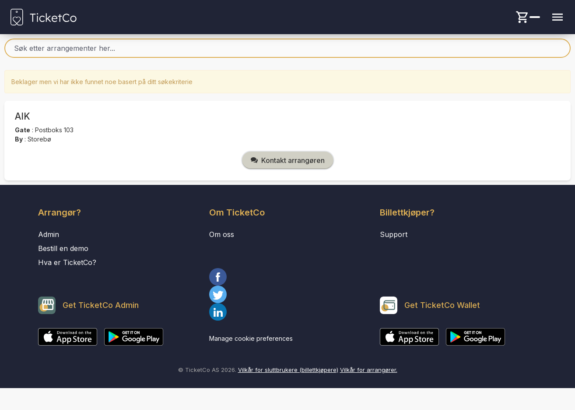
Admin (48, 234)
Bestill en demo (63, 248)
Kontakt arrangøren (288, 160)
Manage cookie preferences (251, 338)
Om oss (221, 234)
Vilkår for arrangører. (368, 369)
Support (393, 234)
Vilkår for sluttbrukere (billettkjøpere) (288, 369)
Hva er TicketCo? (67, 262)
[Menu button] (557, 17)
